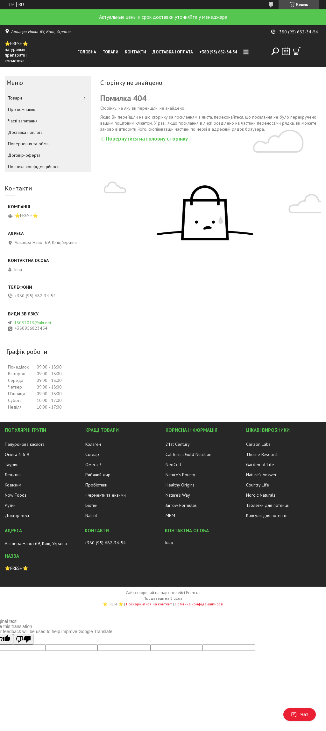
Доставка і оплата (172, 52)
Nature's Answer (261, 475)
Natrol (91, 515)
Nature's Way (178, 495)
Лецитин (13, 475)
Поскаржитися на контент (149, 604)
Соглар (92, 454)
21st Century (178, 444)
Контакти (135, 52)
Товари (110, 52)
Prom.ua (193, 592)
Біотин (91, 505)
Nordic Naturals (260, 495)
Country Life (257, 485)
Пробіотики (96, 485)
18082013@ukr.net (32, 322)
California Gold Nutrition (188, 454)
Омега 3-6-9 (17, 454)
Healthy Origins (180, 485)
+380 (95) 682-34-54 (218, 52)
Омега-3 (93, 464)
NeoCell (173, 464)
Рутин (10, 505)
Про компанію (21, 109)
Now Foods (15, 495)
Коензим (13, 485)
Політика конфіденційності (34, 166)
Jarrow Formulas (181, 505)
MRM (170, 515)
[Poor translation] (23, 639)
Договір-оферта (24, 155)
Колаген (93, 444)
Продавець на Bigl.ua (163, 598)
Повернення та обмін (29, 144)
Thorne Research (262, 454)
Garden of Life (260, 464)
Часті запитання (23, 121)
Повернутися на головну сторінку (147, 138)
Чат (299, 714)
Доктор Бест (17, 515)
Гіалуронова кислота (25, 444)
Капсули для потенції (266, 515)
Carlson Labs (258, 444)
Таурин (11, 464)
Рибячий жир (97, 475)
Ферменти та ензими (105, 495)
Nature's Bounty (180, 475)
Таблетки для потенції (267, 505)
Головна (86, 52)
